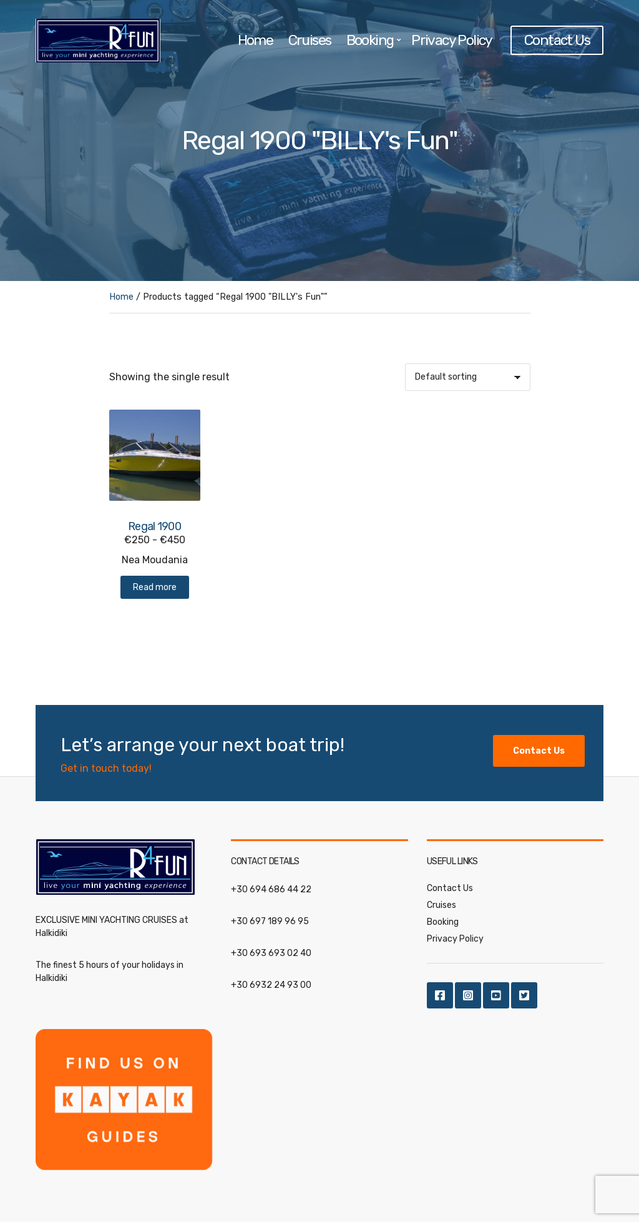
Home (255, 40)
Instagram (468, 995)
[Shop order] (467, 377)
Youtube (496, 995)
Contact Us (557, 40)
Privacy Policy (451, 40)
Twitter (524, 995)
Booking (370, 40)
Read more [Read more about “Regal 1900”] (155, 587)
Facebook (440, 995)
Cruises (309, 40)
